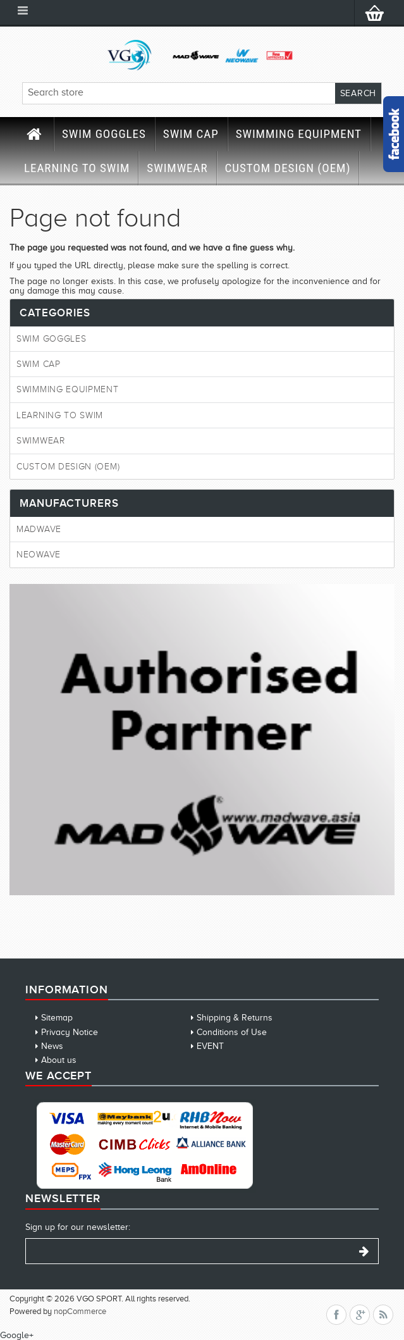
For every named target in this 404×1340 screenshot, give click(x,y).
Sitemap (57, 1017)
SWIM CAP (191, 134)
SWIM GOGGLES (104, 134)
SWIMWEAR (177, 168)
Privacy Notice (69, 1032)
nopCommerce (80, 1311)
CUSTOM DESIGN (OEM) (288, 168)
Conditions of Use (232, 1032)
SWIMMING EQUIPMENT (299, 134)
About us (59, 1060)
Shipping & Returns (234, 1017)
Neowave (38, 554)
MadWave (38, 529)
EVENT (210, 1046)
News (52, 1046)
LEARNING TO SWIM (77, 168)
